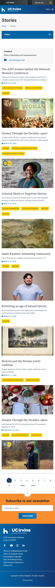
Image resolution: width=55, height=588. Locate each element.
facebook (5, 545)
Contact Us (7, 565)
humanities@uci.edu (17, 60)
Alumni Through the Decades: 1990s (24, 133)
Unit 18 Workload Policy (12, 559)
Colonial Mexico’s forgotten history (24, 193)
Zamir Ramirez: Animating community (26, 254)
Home (4, 26)
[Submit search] (50, 2)
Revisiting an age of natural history (24, 306)
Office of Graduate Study (13, 554)
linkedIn (23, 545)
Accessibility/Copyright (12, 556)
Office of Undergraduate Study (15, 551)
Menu (48, 9)
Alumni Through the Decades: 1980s (24, 420)
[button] (27, 493)
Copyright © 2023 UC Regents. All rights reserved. (27, 576)
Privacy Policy (27, 580)
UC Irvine (10, 2)
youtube (11, 545)
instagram (17, 545)
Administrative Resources (13, 562)
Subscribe (27, 516)
